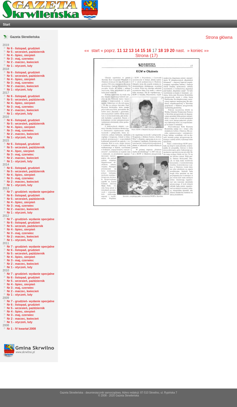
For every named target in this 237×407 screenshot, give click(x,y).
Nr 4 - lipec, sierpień (20, 151)
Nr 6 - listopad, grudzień (23, 48)
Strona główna (219, 37)
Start (6, 24)
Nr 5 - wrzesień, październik (26, 51)
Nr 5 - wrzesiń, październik (25, 226)
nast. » (182, 50)
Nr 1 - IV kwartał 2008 (21, 328)
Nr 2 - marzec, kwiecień (23, 62)
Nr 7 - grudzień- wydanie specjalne (30, 191)
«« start (92, 50)
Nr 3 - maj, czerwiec (20, 58)
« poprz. (109, 50)
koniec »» (200, 50)
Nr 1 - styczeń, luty (19, 65)
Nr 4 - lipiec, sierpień (21, 55)
